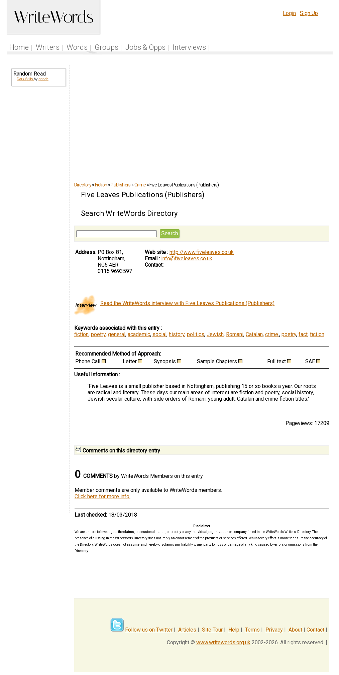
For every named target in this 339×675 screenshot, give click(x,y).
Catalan (254, 334)
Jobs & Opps (145, 47)
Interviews (189, 47)
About (295, 630)
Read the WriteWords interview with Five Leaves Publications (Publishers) (187, 303)
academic (139, 334)
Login (289, 13)
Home (19, 47)
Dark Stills (25, 79)
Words (77, 47)
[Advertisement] (38, 199)
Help (233, 630)
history (177, 334)
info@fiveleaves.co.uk (186, 258)
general (116, 334)
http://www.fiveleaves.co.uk (202, 252)
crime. (272, 334)
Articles (187, 630)
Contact (315, 630)
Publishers (120, 184)
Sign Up (309, 13)
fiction (81, 334)
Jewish (215, 334)
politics (195, 334)
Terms (252, 630)
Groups (106, 47)
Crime (140, 184)
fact (303, 334)
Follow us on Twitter (149, 630)
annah (43, 79)
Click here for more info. (102, 496)
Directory (82, 184)
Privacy (274, 630)
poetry (98, 334)
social (159, 334)
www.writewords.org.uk (223, 642)
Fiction (101, 184)
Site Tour (212, 630)
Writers (48, 47)
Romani (234, 334)
